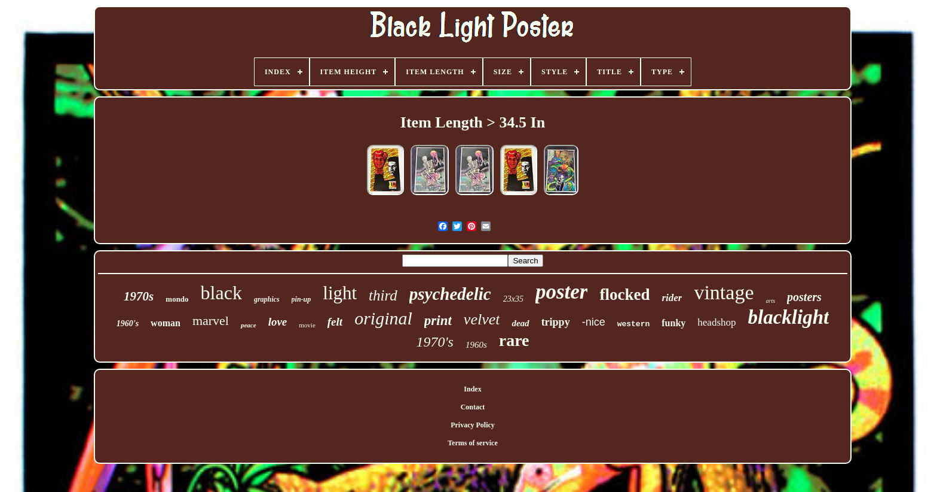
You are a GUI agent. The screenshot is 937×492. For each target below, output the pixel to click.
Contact (473, 407)
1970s (139, 296)
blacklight (788, 317)
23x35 (513, 298)
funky (673, 323)
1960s (476, 345)
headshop (716, 322)
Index (472, 389)
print (438, 320)
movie (307, 325)
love (277, 321)
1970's (434, 342)
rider (672, 297)
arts (771, 300)
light (340, 293)
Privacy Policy (473, 425)
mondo (177, 298)
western (633, 324)
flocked (624, 294)
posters (804, 296)
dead (520, 323)
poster (561, 291)
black (221, 292)
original (383, 318)
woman (165, 323)
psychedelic (450, 293)
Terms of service (473, 443)
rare (514, 340)
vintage (724, 292)
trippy (555, 322)
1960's (128, 323)
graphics (267, 299)
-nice (593, 322)
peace (248, 325)
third (383, 295)
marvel (210, 320)
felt (334, 321)
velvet (482, 319)
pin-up (301, 299)
